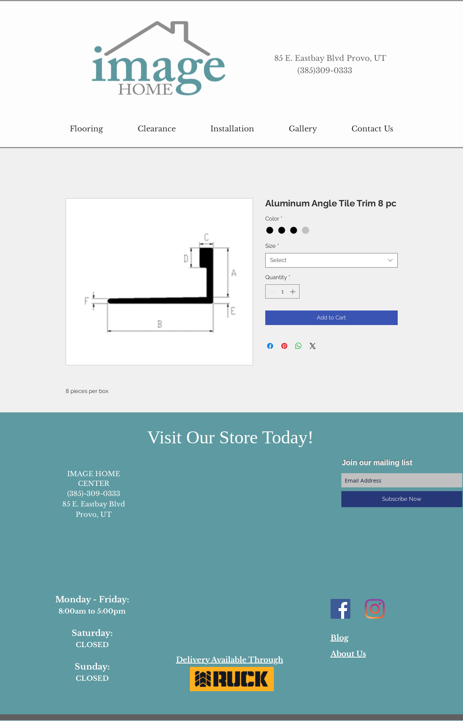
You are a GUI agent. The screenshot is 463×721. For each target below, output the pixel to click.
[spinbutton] (282, 292)
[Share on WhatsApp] (298, 345)
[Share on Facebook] (270, 345)
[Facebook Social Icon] (340, 609)
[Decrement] (271, 292)
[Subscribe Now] (401, 499)
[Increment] (293, 292)
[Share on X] (312, 345)
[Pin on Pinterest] (284, 345)
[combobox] (331, 260)
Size (272, 246)
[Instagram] (375, 609)
